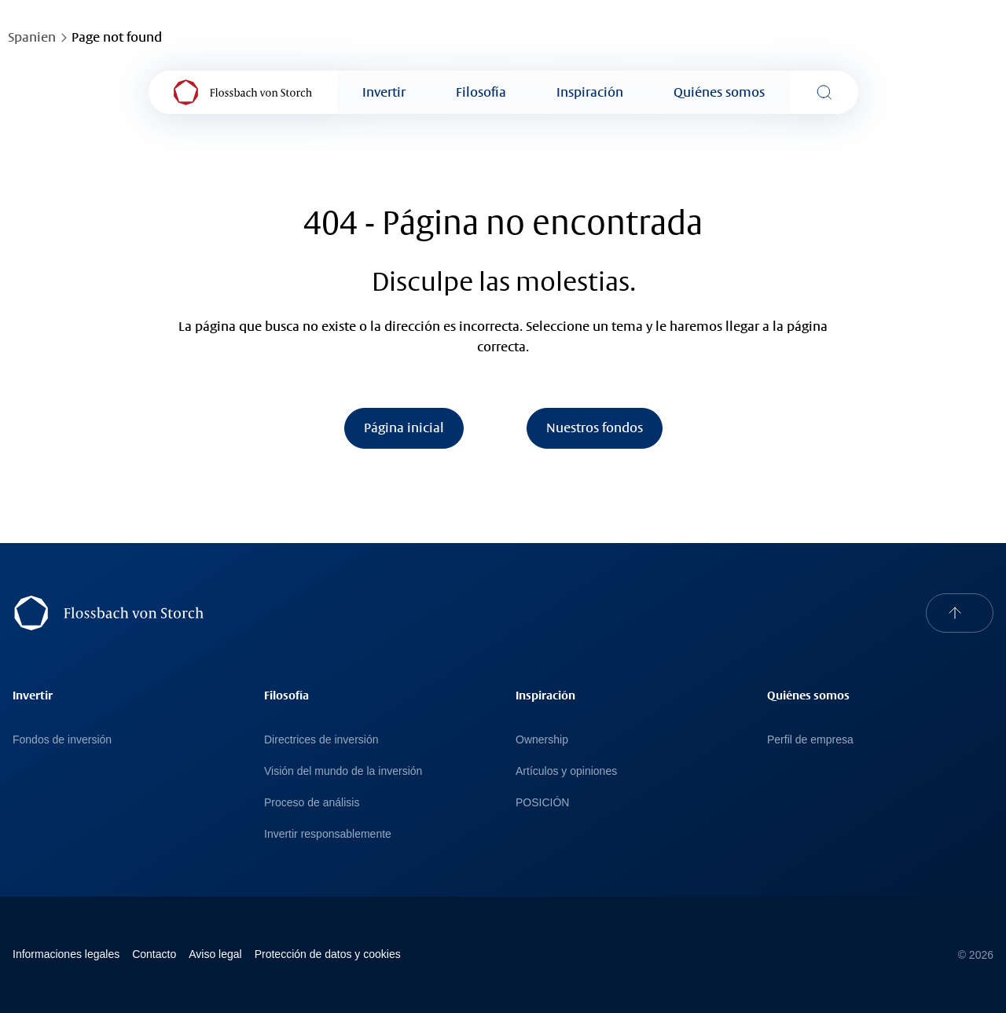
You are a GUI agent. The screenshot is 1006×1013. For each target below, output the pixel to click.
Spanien (32, 37)
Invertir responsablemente (327, 834)
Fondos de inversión (62, 739)
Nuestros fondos (594, 427)
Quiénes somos (719, 92)
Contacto (154, 954)
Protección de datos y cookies (328, 954)
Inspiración (589, 92)
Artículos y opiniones (566, 771)
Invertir (384, 92)
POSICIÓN (542, 802)
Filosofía (481, 92)
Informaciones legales (66, 954)
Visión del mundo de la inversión (343, 771)
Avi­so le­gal (215, 954)
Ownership (542, 739)
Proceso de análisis (311, 802)
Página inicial (404, 427)
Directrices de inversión (321, 739)
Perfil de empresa (810, 739)
